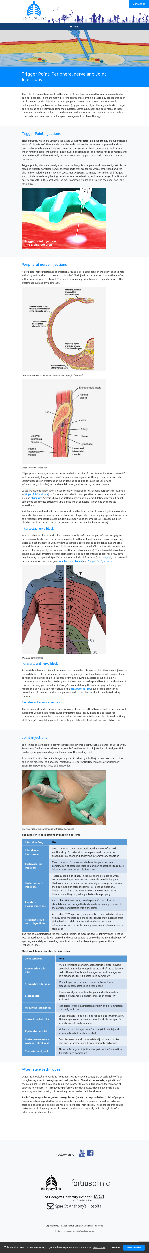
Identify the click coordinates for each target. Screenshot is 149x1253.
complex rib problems (70, 561)
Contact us (139, 3)
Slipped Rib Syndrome (36, 494)
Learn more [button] (99, 1247)
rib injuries (36, 498)
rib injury (106, 557)
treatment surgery (81, 688)
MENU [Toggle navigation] (74, 26)
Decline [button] (116, 1247)
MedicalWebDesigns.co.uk (84, 1231)
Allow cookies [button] (134, 1247)
